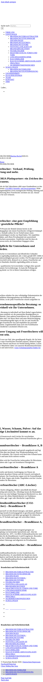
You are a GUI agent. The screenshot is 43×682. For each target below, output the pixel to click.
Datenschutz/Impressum (31, 662)
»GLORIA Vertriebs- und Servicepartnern (20, 188)
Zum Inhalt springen (8, 2)
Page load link (6, 678)
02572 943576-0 (12, 612)
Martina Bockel (16, 156)
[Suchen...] (20, 26)
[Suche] (2, 28)
